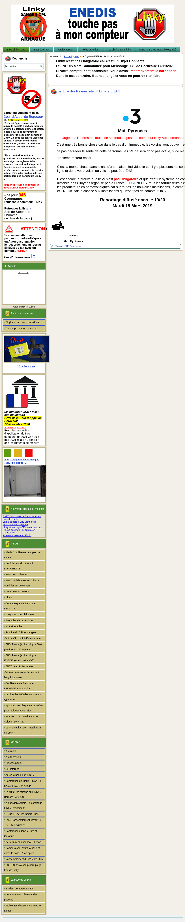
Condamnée (75, 246)
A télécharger (65, 49)
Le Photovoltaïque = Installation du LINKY (22, 730)
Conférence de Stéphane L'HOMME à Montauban (19, 686)
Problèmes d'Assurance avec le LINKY (22, 908)
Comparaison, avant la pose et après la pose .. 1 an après (22, 851)
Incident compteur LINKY (19, 888)
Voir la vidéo (26, 366)
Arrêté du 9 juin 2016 (15, 427)
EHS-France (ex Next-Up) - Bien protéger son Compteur (23, 647)
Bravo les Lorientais (16, 574)
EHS (67, 246)
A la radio (10, 751)
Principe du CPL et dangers (20, 632)
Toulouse (60, 246)
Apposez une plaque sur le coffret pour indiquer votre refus (23, 708)
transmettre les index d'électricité (157, 49)
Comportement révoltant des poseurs (20, 897)
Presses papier (13, 763)
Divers (9, 597)
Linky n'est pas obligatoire (20, 614)
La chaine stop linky (119, 49)
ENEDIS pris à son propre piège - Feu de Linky (23, 868)
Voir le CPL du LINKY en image (23, 638)
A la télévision (13, 757)
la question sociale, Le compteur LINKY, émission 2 (23, 805)
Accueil (68, 56)
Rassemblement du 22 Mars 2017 (24, 859)
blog (76, 56)
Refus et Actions (90, 49)
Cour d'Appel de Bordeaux (23, 116)
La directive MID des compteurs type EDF (22, 697)
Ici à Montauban (14, 626)
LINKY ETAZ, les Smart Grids (21, 814)
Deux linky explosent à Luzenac (23, 842)
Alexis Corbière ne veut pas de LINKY (22, 555)
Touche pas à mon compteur (21, 328)
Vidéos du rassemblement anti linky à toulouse (21, 675)
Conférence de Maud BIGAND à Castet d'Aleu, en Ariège (23, 783)
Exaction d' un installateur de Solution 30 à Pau (21, 719)
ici (30, 208)
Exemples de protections (19, 620)
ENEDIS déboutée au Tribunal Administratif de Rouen (21, 583)
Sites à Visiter (41, 49)
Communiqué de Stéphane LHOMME (20, 606)
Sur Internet (12, 769)
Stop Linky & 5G (16, 49)
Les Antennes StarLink (18, 591)
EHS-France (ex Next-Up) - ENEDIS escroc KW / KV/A (20, 658)
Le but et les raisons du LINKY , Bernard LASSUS (22, 794)
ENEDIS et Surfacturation (19, 666)
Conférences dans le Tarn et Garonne (20, 834)
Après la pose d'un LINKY (19, 774)
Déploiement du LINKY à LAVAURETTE (18, 566)
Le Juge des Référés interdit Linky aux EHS (89, 91)
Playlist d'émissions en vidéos (22, 322)
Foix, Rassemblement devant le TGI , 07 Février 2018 (22, 822)
